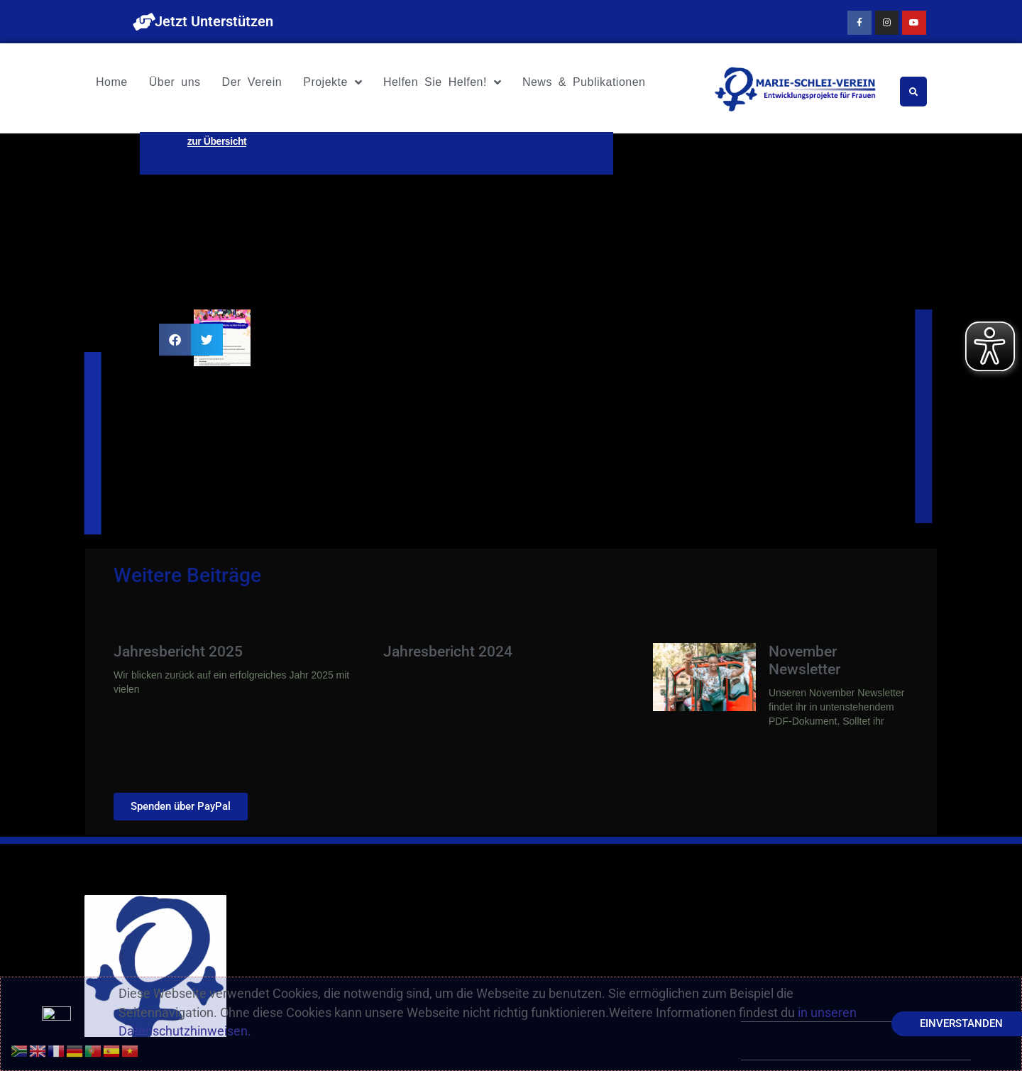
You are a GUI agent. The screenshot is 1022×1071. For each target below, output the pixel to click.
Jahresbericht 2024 (447, 651)
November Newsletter (804, 660)
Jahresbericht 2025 (178, 651)
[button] (175, 340)
